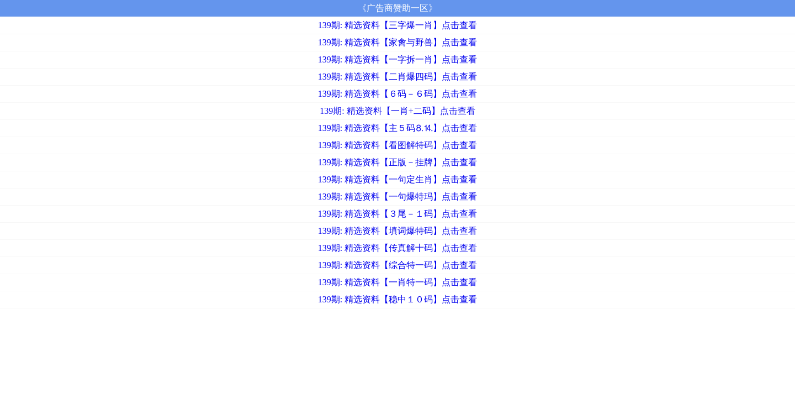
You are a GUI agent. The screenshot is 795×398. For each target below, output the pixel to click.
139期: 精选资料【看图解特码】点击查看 (397, 145)
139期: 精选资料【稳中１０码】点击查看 (397, 299)
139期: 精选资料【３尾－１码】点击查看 (397, 213)
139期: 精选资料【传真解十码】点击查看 (397, 248)
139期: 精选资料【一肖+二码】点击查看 (397, 111)
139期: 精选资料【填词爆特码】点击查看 (397, 230)
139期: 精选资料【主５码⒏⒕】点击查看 (397, 128)
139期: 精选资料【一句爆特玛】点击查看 (397, 196)
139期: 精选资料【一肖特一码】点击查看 (397, 282)
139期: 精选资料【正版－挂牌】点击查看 (397, 162)
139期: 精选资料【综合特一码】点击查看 (397, 265)
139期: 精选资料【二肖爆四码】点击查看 (397, 76)
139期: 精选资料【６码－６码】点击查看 (397, 93)
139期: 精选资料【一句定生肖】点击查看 (397, 179)
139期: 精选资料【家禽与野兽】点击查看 (397, 42)
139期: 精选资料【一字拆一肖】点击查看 (397, 59)
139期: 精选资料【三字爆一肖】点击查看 (397, 25)
